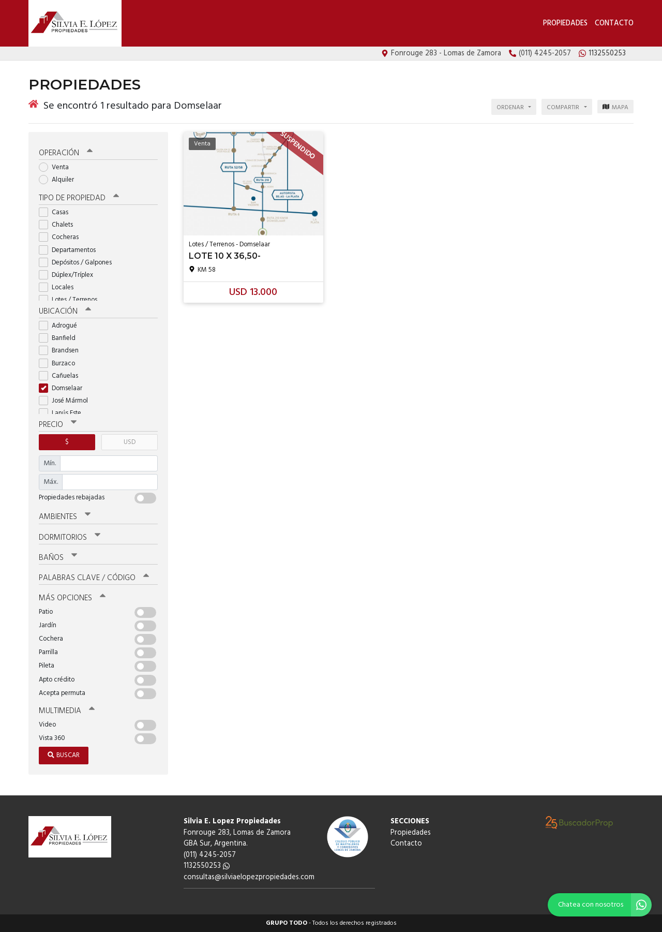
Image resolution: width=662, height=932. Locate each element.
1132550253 (207, 866)
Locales (59, 287)
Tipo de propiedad (79, 198)
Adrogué (61, 326)
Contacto (614, 23)
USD (130, 442)
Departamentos (70, 250)
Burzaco (60, 363)
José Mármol (67, 401)
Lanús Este (63, 413)
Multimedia (67, 711)
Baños (58, 558)
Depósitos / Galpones (78, 263)
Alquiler (60, 180)
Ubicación (65, 311)
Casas (57, 212)
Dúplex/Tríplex (69, 275)
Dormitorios (69, 537)
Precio (58, 425)
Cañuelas (62, 376)
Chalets (59, 225)
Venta (57, 167)
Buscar (64, 755)
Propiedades (565, 23)
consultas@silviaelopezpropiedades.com (249, 877)
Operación (66, 153)
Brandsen (62, 351)
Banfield (60, 338)
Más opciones (72, 598)
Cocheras (62, 237)
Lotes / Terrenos (71, 300)
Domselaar (64, 388)
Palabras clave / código (94, 578)
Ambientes (65, 517)
